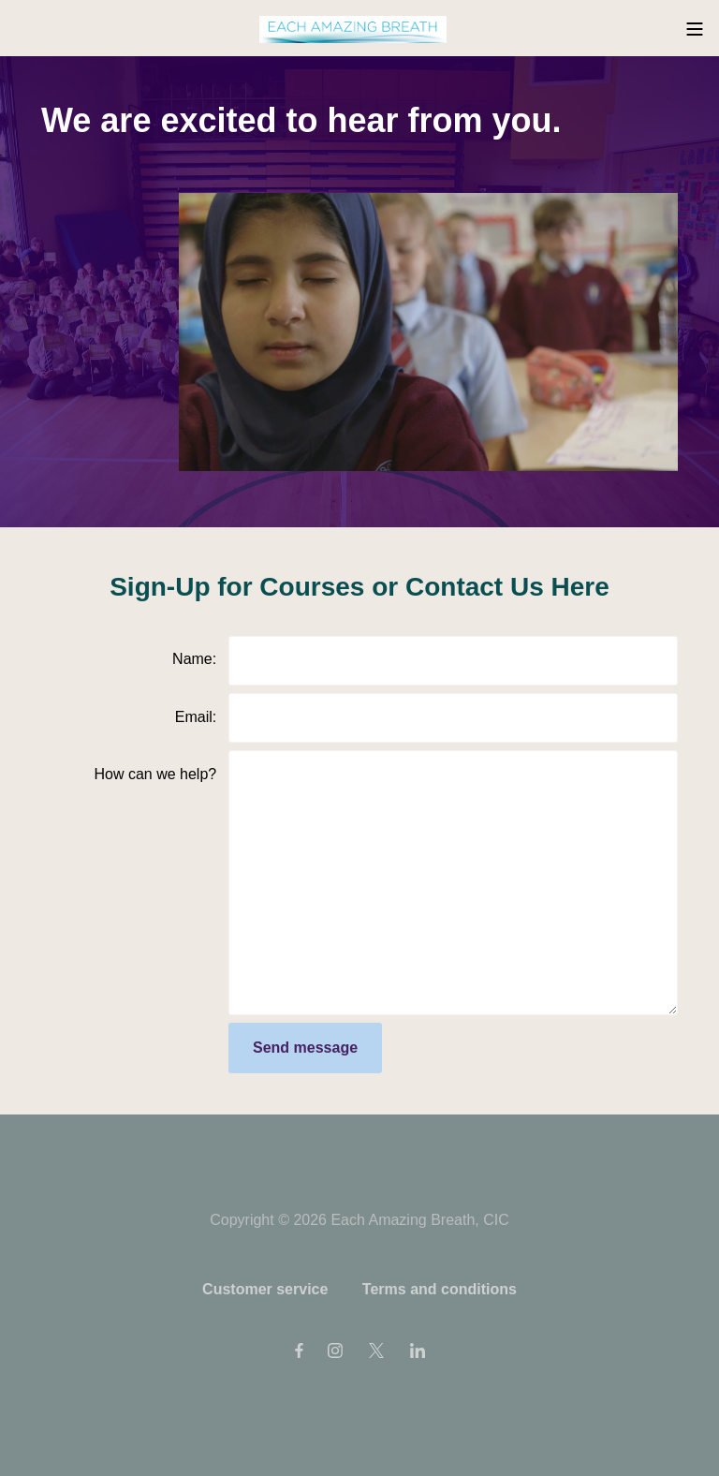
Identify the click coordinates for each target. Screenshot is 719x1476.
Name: (194, 659)
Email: (195, 717)
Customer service (265, 1289)
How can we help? (155, 774)
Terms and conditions (439, 1289)
